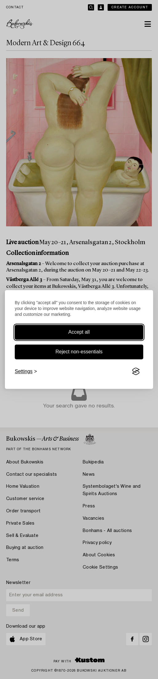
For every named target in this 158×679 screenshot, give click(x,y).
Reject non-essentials (79, 351)
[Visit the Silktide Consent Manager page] (135, 371)
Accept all (78, 332)
